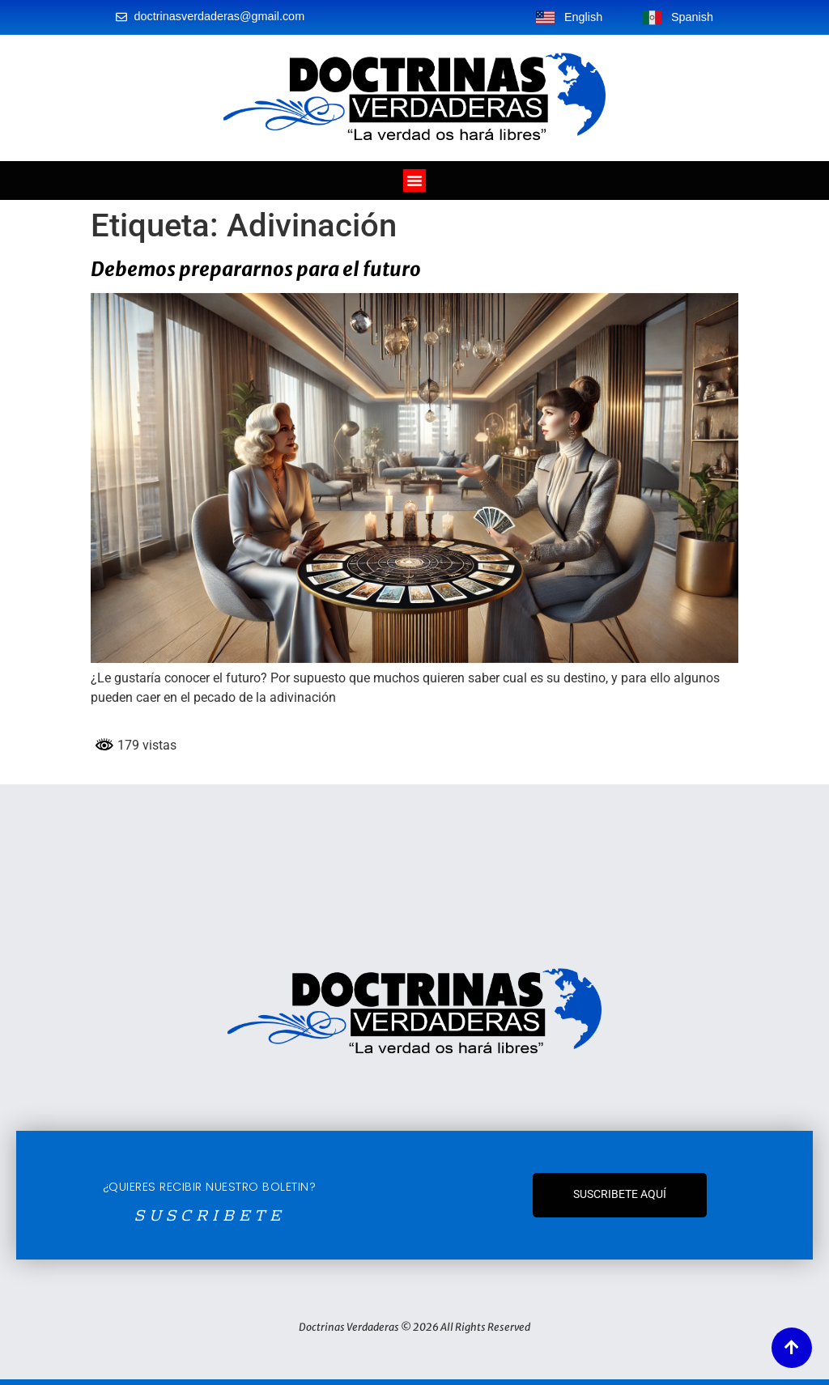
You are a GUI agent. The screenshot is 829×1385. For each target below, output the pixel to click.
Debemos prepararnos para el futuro (256, 269)
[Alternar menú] (414, 180)
